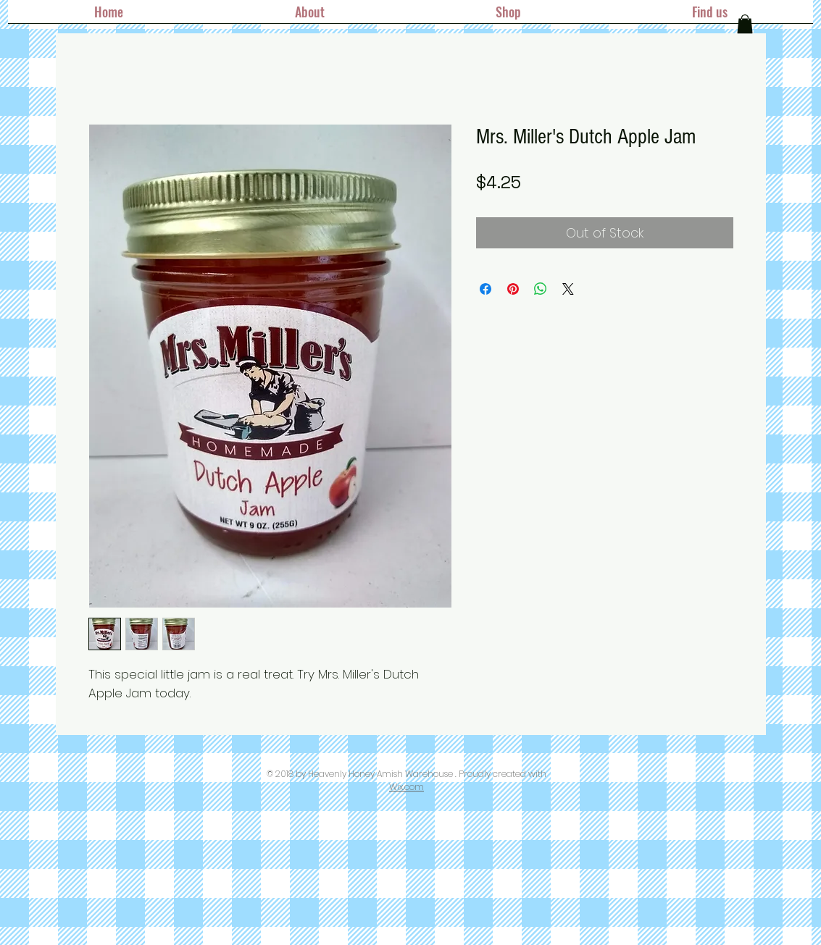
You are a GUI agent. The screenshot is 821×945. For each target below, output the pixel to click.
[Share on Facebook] (485, 289)
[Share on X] (568, 289)
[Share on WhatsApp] (540, 289)
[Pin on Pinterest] (513, 289)
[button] (745, 23)
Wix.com (406, 787)
